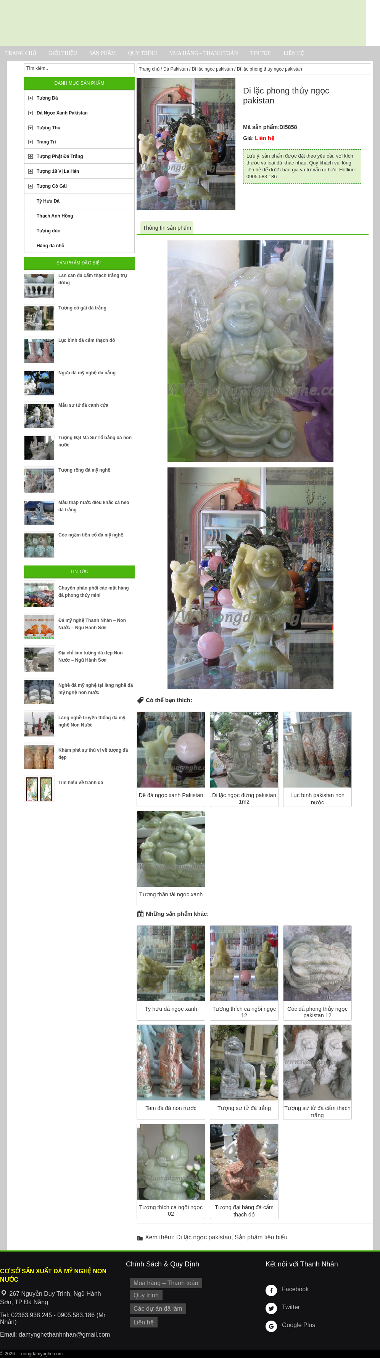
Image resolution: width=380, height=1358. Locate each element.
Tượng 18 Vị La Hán (58, 171)
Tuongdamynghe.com (41, 1353)
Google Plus (297, 1325)
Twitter (290, 1307)
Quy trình (142, 53)
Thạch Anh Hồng (55, 216)
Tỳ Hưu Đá (48, 201)
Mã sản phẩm (260, 127)
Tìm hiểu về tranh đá (80, 782)
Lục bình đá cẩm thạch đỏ (86, 340)
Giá (247, 138)
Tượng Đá (47, 98)
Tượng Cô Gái (52, 186)
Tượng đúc (48, 231)
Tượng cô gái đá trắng (82, 308)
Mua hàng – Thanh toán (203, 53)
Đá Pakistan (175, 69)
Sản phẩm (102, 53)
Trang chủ (20, 53)
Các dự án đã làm (155, 1306)
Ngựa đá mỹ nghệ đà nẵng (87, 372)
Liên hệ (293, 53)
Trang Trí (46, 142)
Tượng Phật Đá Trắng (60, 156)
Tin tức (260, 53)
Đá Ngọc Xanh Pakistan (62, 113)
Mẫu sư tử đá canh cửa (83, 405)
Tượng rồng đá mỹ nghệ (84, 470)
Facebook (294, 1289)
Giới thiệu (62, 53)
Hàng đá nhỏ (50, 245)
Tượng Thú (48, 127)
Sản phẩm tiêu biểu (261, 1237)
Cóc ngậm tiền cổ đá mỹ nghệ (90, 535)
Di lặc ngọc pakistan (212, 69)
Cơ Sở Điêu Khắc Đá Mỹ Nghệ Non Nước (183, 23)
